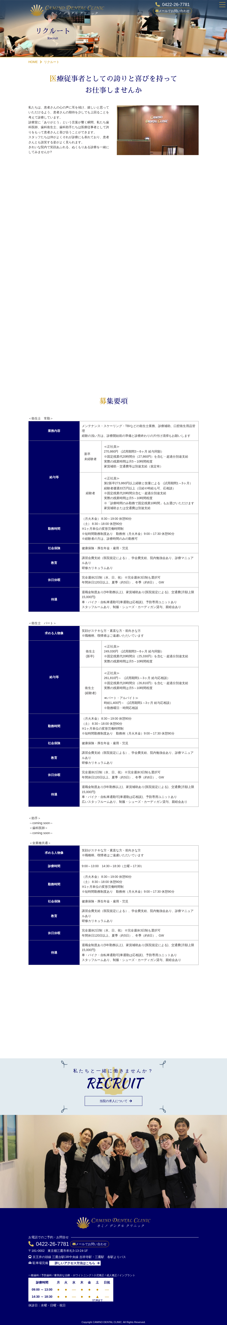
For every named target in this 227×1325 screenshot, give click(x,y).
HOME (33, 62)
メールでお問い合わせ (174, 11)
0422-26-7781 (176, 4)
